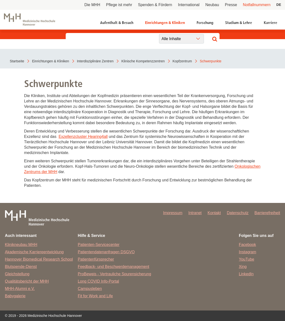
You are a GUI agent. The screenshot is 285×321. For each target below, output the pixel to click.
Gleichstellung (17, 274)
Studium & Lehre (238, 22)
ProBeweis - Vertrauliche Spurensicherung (114, 274)
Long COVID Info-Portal (98, 281)
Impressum (172, 213)
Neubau (212, 5)
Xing (243, 267)
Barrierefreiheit (267, 213)
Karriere (270, 22)
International (189, 5)
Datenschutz (238, 213)
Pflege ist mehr (119, 5)
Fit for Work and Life (95, 296)
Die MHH (92, 5)
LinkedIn (246, 274)
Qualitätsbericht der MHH (27, 281)
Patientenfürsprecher (96, 259)
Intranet (194, 213)
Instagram (247, 252)
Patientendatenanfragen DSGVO (106, 252)
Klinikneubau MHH (21, 245)
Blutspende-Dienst (21, 267)
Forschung (205, 22)
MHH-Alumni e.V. (20, 289)
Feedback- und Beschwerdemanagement (113, 267)
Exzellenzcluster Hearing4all (83, 136)
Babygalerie (15, 296)
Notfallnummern (257, 5)
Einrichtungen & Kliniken (165, 22)
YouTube (246, 259)
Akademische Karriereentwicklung (34, 252)
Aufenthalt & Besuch (116, 22)
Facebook (247, 245)
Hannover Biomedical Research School (39, 259)
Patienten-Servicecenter (98, 245)
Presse (231, 5)
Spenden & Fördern (155, 5)
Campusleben (90, 289)
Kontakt (214, 213)
